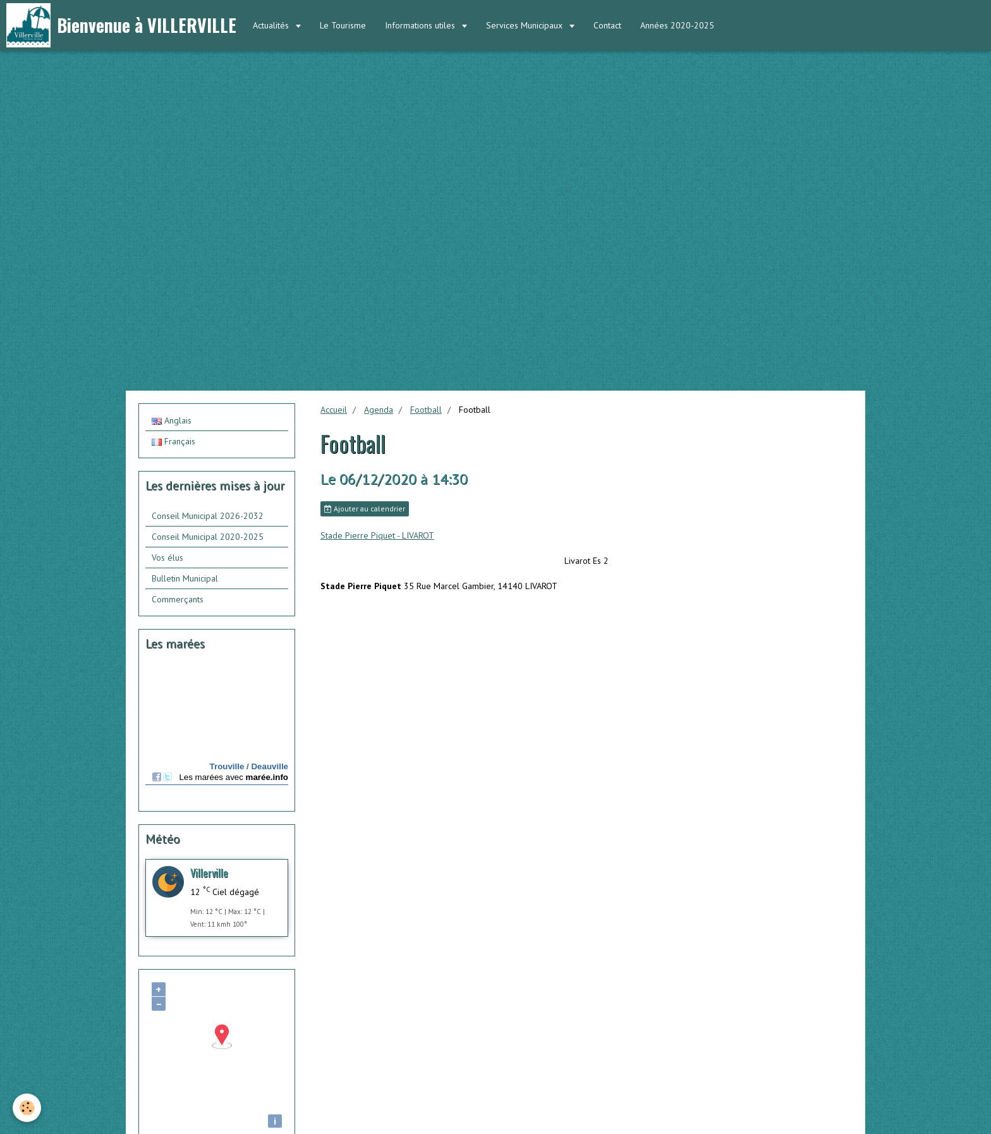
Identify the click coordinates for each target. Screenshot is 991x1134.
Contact (607, 25)
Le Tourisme (343, 25)
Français (173, 441)
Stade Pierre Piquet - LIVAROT (377, 535)
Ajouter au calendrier (364, 508)
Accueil (333, 409)
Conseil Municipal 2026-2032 (208, 515)
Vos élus (167, 557)
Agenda (378, 409)
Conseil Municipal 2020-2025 (208, 536)
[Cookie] (27, 1108)
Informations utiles (421, 25)
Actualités (272, 25)
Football (426, 409)
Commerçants (178, 599)
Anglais (172, 420)
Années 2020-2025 (677, 25)
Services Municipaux (525, 25)
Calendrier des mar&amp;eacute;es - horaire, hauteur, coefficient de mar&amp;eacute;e (216, 733)
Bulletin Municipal (185, 578)
